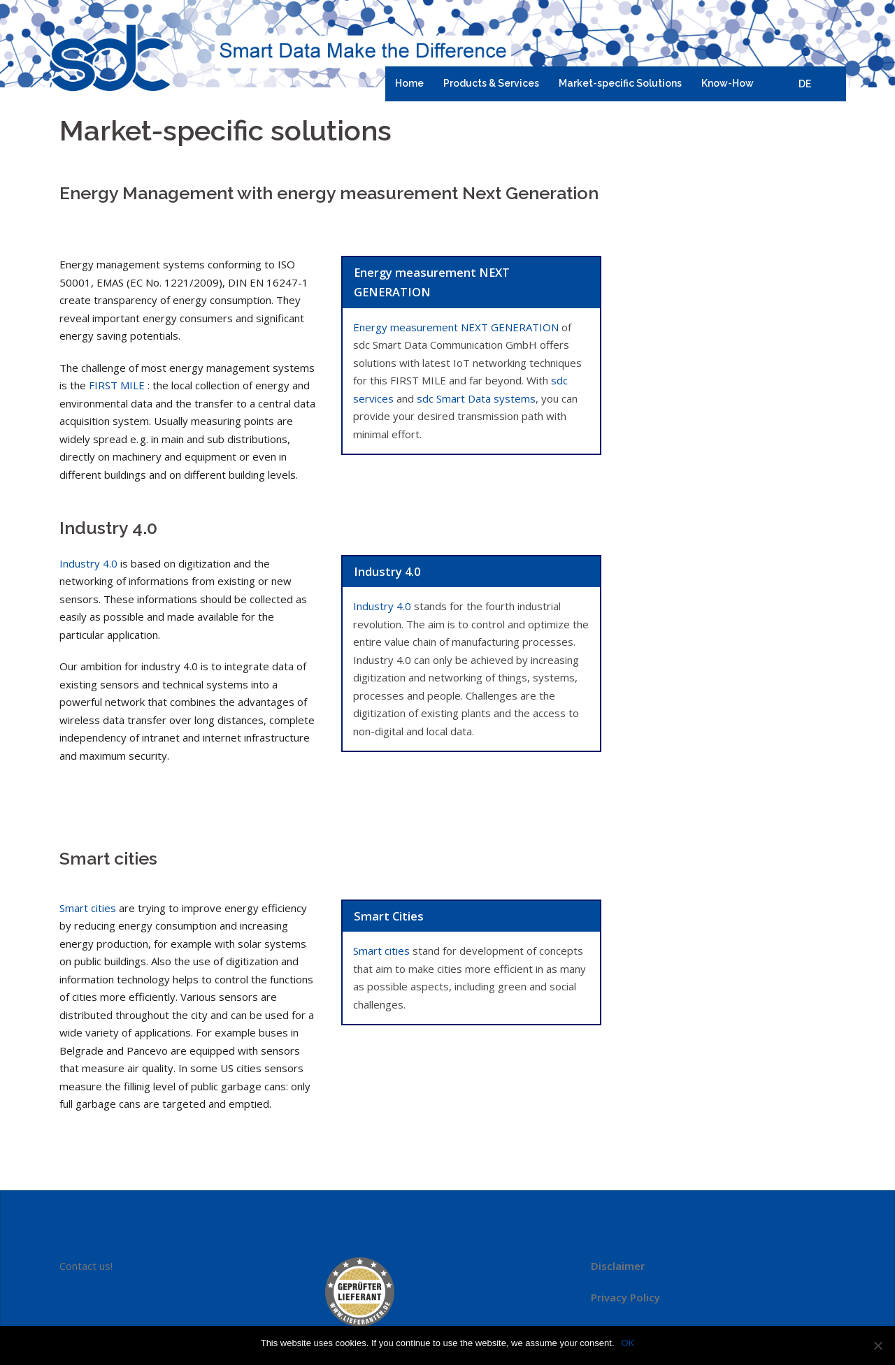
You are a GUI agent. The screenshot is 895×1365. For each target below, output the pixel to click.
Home (409, 83)
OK (628, 1343)
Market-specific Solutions (620, 83)
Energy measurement (456, 327)
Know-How (727, 83)
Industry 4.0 (88, 563)
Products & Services (491, 83)
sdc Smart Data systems (476, 398)
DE (805, 83)
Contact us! (86, 1266)
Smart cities (87, 908)
